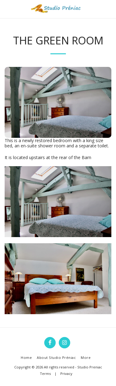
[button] (7, 8)
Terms (45, 373)
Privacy (66, 373)
